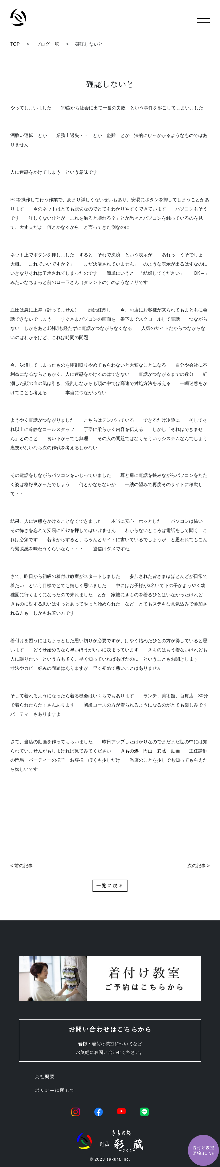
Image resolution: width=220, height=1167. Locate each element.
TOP (15, 44)
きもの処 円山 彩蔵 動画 (150, 750)
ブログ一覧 (47, 44)
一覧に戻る (110, 885)
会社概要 (45, 1076)
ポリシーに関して (55, 1090)
